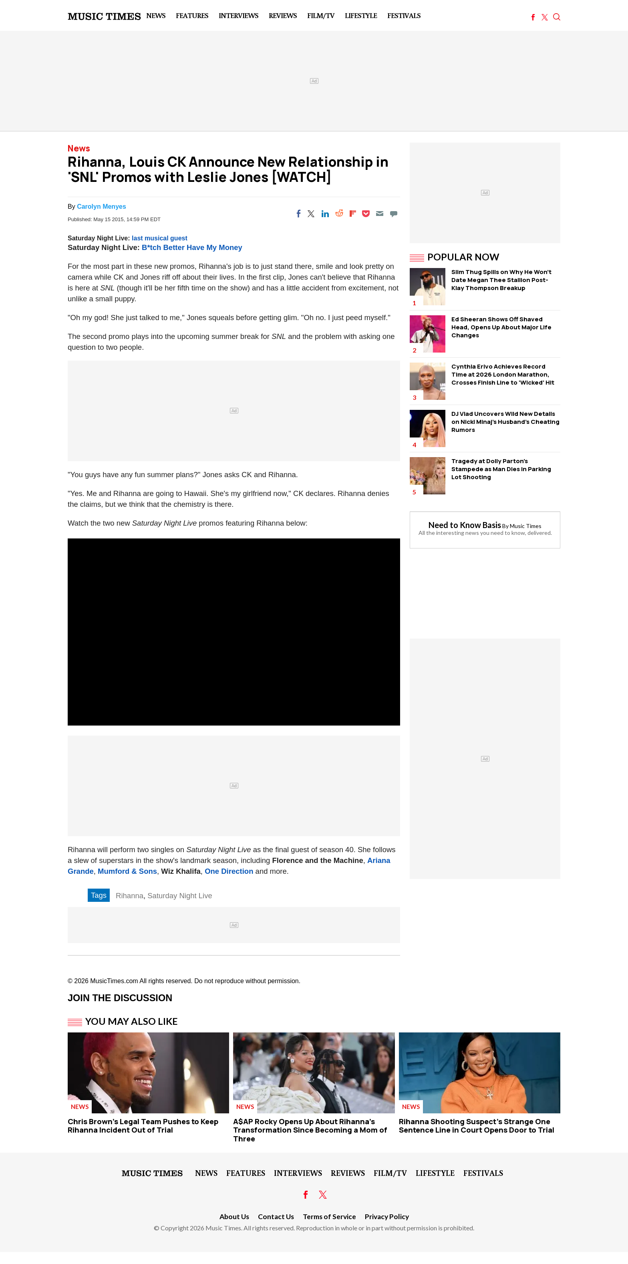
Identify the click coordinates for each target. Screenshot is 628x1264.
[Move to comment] (393, 213)
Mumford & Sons (127, 871)
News (155, 15)
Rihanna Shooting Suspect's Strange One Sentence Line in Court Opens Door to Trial (476, 1125)
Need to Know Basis (465, 525)
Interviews (238, 15)
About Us (234, 1216)
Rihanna (129, 895)
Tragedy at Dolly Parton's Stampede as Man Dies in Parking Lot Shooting (501, 469)
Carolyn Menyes (101, 206)
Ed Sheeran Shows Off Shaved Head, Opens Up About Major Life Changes (501, 327)
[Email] (379, 213)
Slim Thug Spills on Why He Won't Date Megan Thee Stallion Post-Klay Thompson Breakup (501, 280)
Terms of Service (329, 1216)
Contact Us (276, 1216)
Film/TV (320, 15)
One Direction (229, 871)
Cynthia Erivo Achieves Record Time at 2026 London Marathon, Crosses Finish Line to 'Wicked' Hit (502, 374)
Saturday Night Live (179, 895)
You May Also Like (131, 1021)
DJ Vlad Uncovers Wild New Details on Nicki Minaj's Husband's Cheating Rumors (505, 421)
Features (192, 15)
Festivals (404, 15)
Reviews (283, 15)
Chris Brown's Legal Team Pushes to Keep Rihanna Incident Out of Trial (143, 1125)
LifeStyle (361, 15)
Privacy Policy (387, 1216)
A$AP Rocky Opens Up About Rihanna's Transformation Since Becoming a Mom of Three (310, 1130)
